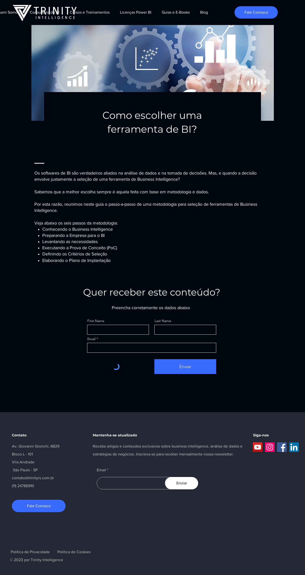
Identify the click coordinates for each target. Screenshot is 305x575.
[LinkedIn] (294, 447)
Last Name (163, 321)
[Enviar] (185, 366)
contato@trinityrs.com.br (33, 478)
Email (91, 339)
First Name (95, 321)
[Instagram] (270, 447)
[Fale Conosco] (256, 12)
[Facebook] (282, 447)
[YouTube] (257, 447)
